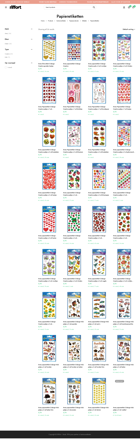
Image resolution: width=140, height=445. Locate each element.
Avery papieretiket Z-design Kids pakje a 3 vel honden (48, 372)
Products (49, 27)
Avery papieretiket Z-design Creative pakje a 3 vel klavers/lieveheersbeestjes (73, 244)
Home (41, 27)
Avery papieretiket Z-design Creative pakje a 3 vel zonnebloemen (48, 330)
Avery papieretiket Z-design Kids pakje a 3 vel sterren (98, 415)
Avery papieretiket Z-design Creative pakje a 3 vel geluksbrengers (123, 201)
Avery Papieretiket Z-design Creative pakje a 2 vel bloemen (73, 158)
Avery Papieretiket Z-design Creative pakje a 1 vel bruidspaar (98, 115)
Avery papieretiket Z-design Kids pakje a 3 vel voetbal (123, 415)
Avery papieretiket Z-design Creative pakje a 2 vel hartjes (48, 200)
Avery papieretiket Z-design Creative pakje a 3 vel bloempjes (98, 201)
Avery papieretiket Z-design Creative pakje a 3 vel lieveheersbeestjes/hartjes (123, 244)
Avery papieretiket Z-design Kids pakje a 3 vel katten (123, 372)
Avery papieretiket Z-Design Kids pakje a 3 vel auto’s (98, 329)
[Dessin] (8, 50)
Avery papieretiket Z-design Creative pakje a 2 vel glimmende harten (123, 158)
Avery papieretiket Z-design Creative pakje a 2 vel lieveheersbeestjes (73, 201)
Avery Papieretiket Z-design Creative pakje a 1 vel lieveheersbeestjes (48, 115)
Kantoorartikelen (61, 27)
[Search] (99, 8)
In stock (10, 74)
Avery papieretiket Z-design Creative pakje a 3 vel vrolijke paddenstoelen (123, 287)
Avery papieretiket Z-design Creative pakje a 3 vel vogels (98, 286)
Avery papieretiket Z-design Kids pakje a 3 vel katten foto (48, 415)
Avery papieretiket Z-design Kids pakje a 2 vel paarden (73, 329)
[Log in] (122, 8)
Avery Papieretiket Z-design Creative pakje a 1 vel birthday (74, 114)
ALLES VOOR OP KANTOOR (116, 2)
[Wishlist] (127, 8)
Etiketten (85, 27)
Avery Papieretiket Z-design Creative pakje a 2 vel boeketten (98, 158)
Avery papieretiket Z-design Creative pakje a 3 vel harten (48, 243)
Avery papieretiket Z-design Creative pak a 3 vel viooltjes (98, 71)
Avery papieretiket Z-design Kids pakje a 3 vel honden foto (99, 372)
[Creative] (9, 60)
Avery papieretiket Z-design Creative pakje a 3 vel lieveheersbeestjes (98, 244)
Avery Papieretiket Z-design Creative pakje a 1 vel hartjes (123, 114)
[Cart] (132, 8)
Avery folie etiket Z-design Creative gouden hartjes (47, 71)
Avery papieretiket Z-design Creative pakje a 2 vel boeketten (48, 158)
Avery (8, 40)
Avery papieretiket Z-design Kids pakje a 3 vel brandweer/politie (123, 330)
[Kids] (7, 64)
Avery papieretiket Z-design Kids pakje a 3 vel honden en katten (73, 373)
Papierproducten (74, 27)
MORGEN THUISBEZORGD (66, 2)
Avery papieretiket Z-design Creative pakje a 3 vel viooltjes (48, 287)
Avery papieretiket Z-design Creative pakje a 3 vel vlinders (124, 71)
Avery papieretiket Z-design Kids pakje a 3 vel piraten (73, 415)
